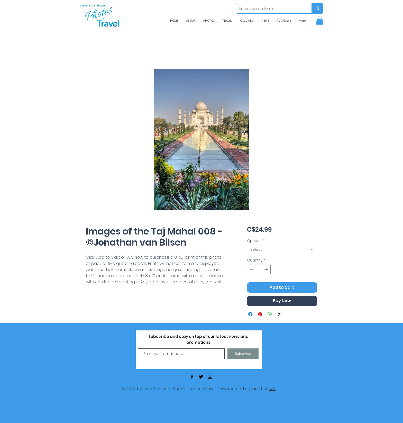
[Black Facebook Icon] (192, 377)
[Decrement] (251, 269)
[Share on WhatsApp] (270, 314)
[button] (319, 20)
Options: (255, 241)
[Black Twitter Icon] (201, 377)
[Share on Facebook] (250, 314)
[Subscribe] (243, 353)
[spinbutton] (258, 269)
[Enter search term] (270, 8)
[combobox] (282, 249)
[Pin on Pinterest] (260, 314)
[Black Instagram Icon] (210, 377)
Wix (272, 388)
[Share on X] (280, 314)
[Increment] (266, 269)
